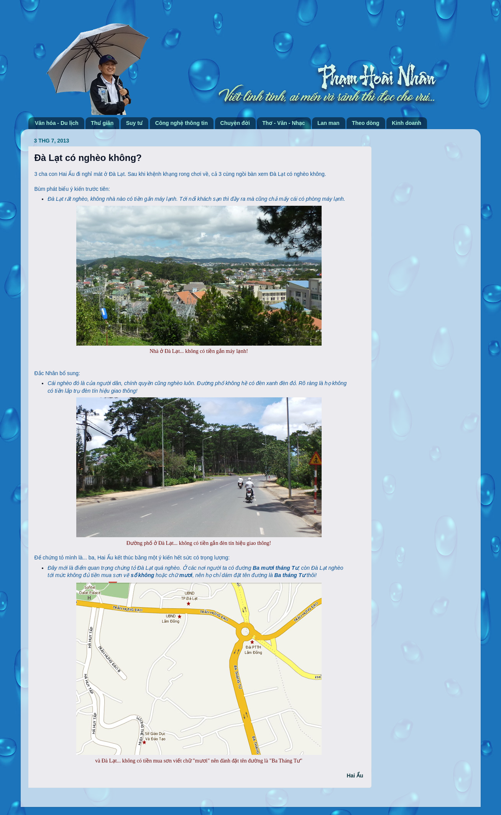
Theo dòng (365, 123)
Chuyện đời (235, 123)
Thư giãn (102, 123)
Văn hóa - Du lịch (57, 123)
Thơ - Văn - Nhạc (283, 123)
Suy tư (134, 123)
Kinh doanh (406, 123)
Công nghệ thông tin (181, 123)
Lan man (328, 123)
